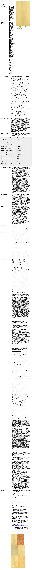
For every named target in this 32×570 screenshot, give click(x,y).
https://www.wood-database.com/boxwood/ (20, 525)
